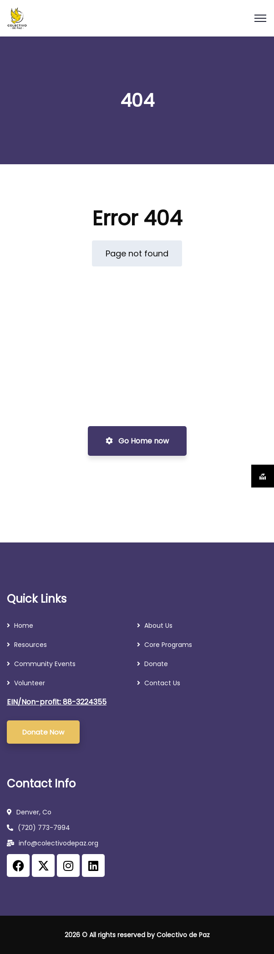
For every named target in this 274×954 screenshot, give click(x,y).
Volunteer (29, 683)
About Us (158, 625)
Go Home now (137, 441)
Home (23, 625)
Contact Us (162, 683)
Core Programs (168, 644)
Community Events (45, 663)
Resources (31, 644)
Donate (156, 663)
